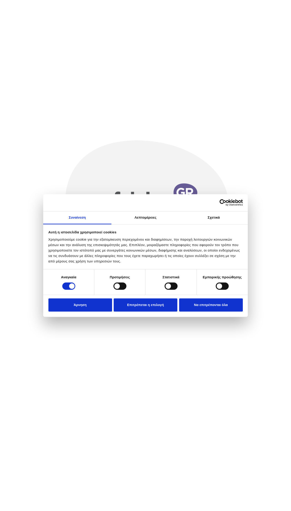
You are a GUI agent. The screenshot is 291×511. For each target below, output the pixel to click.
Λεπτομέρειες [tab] (146, 217)
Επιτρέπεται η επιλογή (145, 305)
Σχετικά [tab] (214, 217)
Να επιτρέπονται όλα (211, 305)
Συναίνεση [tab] (77, 217)
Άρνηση (80, 305)
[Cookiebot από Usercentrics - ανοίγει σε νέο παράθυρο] (223, 202)
